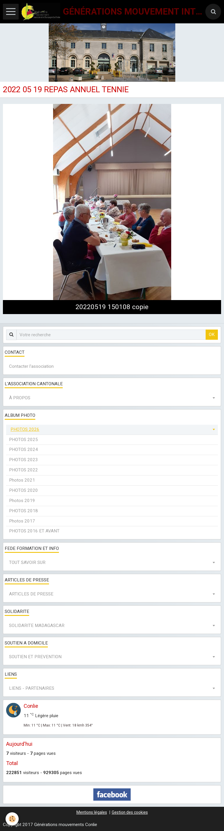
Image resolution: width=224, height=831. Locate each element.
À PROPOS (19, 397)
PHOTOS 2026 (24, 429)
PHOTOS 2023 (23, 459)
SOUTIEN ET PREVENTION (35, 656)
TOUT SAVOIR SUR (27, 562)
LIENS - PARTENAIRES (31, 688)
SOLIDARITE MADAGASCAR (36, 625)
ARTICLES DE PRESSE (31, 594)
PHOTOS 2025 (23, 439)
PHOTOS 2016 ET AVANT (34, 531)
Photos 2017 (22, 521)
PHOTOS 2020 (23, 490)
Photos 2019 (22, 500)
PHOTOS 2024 (23, 449)
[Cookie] (12, 818)
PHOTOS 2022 (23, 470)
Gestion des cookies (130, 812)
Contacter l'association (31, 366)
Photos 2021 (22, 480)
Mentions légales (91, 812)
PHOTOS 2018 (23, 510)
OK (212, 334)
